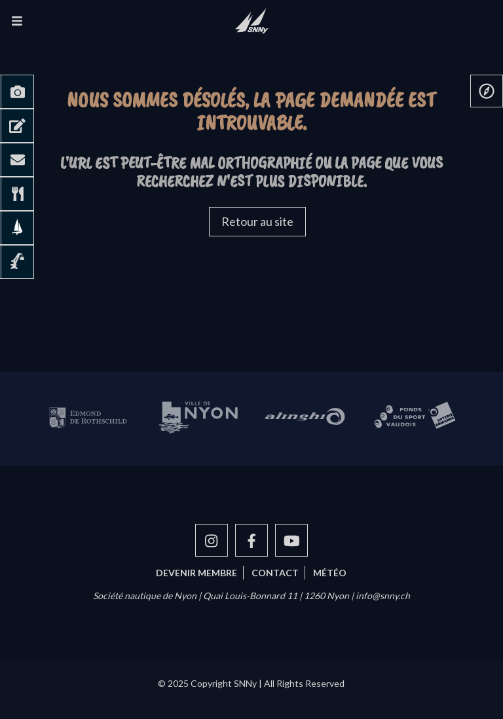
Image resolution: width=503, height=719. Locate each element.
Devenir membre (196, 572)
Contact (275, 572)
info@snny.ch (383, 595)
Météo (329, 572)
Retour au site (257, 221)
